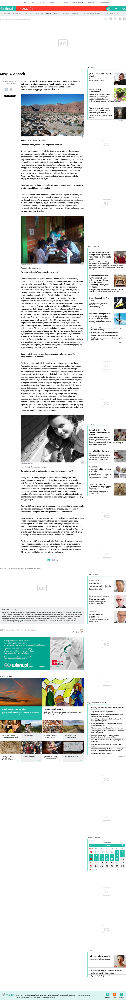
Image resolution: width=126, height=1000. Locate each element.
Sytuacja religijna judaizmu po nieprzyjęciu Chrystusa (100, 486)
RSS (114, 994)
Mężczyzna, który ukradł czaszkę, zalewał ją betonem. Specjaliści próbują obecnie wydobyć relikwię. (106, 290)
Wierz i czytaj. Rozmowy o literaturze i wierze (106, 970)
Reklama (55, 995)
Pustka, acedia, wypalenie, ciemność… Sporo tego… (97, 602)
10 (91, 859)
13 (107, 859)
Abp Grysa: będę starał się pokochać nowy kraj (107, 728)
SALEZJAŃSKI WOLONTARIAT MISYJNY (28, 569)
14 (112, 859)
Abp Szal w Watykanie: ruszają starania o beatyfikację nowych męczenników (105, 736)
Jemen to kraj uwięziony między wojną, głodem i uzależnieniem (107, 708)
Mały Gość (91, 2)
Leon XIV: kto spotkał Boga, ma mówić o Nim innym (106, 745)
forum (17, 2)
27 (96, 852)
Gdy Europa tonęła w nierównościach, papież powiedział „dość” (106, 339)
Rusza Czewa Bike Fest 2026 (99, 299)
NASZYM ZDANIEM (93, 575)
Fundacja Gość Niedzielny (67, 995)
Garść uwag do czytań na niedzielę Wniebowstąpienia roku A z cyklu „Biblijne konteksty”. (63, 713)
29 (107, 852)
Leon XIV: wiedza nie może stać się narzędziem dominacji (107, 740)
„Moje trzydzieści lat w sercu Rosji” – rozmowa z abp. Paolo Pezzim (107, 731)
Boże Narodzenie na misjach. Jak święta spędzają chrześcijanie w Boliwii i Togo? (39, 614)
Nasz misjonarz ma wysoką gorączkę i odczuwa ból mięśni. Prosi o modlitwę (37, 616)
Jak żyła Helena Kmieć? (99, 956)
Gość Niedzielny (78, 2)
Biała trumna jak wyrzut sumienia (65, 621)
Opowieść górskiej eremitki (100, 976)
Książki (90, 950)
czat (33, 2)
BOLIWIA (7, 569)
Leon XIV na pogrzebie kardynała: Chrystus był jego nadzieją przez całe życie (100, 255)
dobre (30, 630)
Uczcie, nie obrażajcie (54, 709)
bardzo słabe (10, 630)
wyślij (6, 89)
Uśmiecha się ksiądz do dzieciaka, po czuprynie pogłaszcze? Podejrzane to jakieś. (100, 588)
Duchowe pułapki (97, 599)
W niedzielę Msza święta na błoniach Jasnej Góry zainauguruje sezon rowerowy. (100, 305)
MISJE (13, 569)
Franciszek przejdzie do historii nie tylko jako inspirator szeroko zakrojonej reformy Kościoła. (100, 476)
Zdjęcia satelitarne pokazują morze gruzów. (100, 116)
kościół (27, 9)
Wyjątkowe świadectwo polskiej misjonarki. (99, 960)
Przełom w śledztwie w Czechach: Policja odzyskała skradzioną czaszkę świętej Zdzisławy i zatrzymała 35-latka (99, 281)
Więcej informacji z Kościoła (98, 703)
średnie (23, 630)
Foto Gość (47, 995)
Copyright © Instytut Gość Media (26, 997)
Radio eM (65, 2)
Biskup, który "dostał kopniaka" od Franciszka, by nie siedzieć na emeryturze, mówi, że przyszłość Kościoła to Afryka (39, 612)
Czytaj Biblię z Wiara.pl (99, 451)
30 (112, 852)
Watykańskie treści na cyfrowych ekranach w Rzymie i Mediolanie (106, 724)
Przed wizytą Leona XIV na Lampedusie (104, 332)
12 (101, 859)
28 (101, 852)
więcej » (18, 738)
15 (117, 859)
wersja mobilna (105, 2)
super (35, 630)
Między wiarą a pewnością (95, 90)
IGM (22, 995)
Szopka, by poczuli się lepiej (56, 619)
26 (91, 852)
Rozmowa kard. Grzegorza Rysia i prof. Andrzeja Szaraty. (99, 80)
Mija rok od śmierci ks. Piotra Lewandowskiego (31, 619)
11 (96, 859)
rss (110, 19)
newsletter (115, 19)
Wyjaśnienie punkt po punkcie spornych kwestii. (98, 492)
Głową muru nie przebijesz (96, 615)
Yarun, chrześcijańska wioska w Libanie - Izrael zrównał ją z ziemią (100, 110)
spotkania (53, 2)
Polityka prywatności (83, 995)
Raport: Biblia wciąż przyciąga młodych (104, 335)
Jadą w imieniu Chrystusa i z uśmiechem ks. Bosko (38, 621)
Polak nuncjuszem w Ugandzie (101, 753)
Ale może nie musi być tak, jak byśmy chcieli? (98, 620)
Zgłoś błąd (121, 994)
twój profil (116, 9)
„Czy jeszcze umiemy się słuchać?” (100, 75)
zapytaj (42, 2)
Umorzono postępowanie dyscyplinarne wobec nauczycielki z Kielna (100, 316)
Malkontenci (94, 583)
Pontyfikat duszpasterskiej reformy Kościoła (100, 469)
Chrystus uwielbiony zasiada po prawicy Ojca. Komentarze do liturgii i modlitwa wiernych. (20, 713)
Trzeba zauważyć (94, 246)
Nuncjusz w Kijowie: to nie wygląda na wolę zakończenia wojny (106, 329)
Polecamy (91, 68)
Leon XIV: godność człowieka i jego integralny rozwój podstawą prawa (106, 720)
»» (61, 560)
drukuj (11, 89)
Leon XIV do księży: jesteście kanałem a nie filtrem (99, 432)
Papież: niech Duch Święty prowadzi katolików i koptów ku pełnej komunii (107, 715)
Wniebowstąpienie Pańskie (14, 709)
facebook (120, 19)
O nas (17, 995)
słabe (18, 630)
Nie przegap (92, 424)
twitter (124, 19)
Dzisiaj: (107, 841)
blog (26, 2)
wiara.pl (8, 8)
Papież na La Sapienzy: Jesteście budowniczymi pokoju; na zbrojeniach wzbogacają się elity (107, 750)
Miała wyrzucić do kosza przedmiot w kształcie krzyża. (100, 322)
